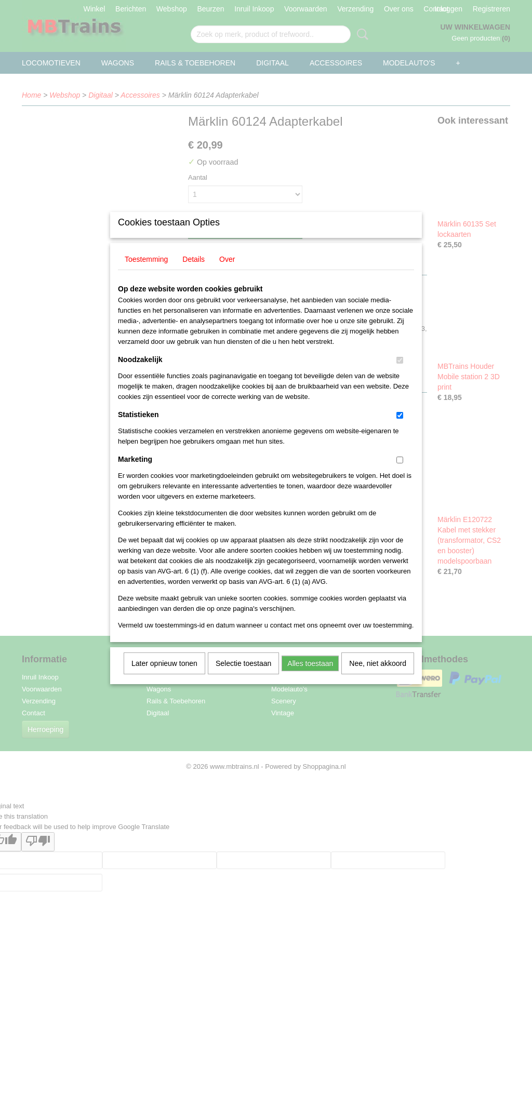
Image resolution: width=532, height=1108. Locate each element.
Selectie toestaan (243, 677)
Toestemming (146, 273)
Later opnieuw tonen (164, 677)
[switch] (399, 373)
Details (193, 273)
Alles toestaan (310, 677)
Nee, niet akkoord (377, 677)
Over (227, 273)
